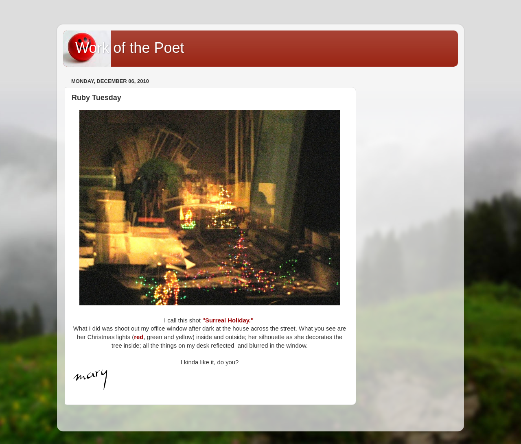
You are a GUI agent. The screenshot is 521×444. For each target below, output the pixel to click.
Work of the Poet (129, 47)
